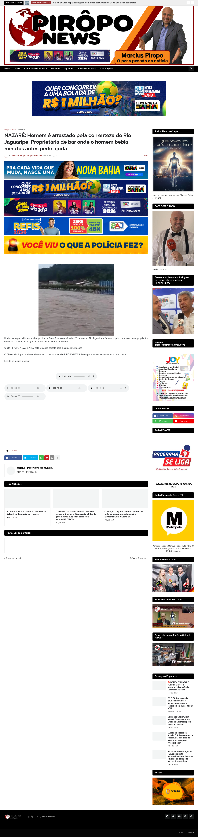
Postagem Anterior (14, 558)
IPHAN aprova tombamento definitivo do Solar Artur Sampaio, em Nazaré (27, 512)
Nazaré (21, 130)
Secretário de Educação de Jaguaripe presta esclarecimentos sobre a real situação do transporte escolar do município (180, 756)
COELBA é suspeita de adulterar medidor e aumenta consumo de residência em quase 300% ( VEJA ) (180, 703)
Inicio (181, 833)
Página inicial (10, 130)
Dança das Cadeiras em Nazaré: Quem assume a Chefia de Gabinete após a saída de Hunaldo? (179, 721)
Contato (190, 833)
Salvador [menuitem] (55, 68)
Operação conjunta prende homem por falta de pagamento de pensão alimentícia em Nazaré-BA (124, 514)
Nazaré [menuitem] (16, 68)
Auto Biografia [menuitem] (106, 68)
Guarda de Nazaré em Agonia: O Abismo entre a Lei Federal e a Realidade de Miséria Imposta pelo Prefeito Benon (180, 738)
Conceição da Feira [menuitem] (86, 68)
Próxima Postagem (138, 558)
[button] (188, 3)
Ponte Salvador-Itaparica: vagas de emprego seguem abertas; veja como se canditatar (94, 3)
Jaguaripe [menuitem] (68, 68)
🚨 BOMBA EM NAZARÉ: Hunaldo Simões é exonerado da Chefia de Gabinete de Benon (178, 686)
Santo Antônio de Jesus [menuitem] (35, 68)
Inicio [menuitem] (7, 68)
